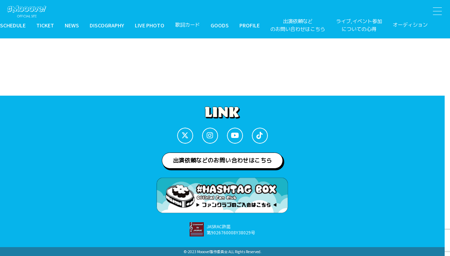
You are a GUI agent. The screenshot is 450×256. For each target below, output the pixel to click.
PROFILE (249, 25)
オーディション (410, 24)
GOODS (220, 25)
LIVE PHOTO (149, 25)
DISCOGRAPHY (107, 25)
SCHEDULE (13, 25)
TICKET (45, 25)
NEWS (72, 25)
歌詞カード (187, 24)
